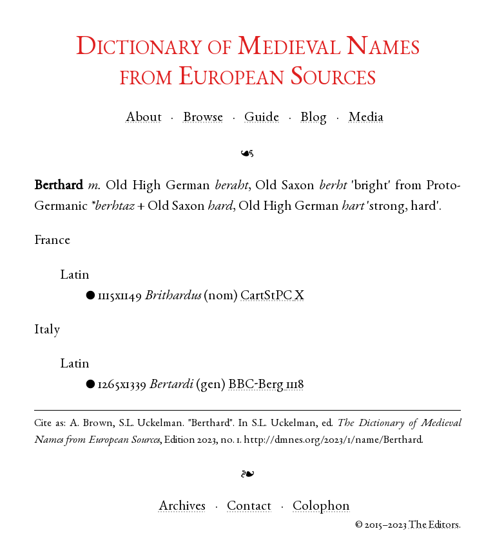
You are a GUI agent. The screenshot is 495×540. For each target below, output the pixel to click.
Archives (182, 507)
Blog (313, 118)
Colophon (321, 507)
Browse (203, 118)
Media (366, 118)
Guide (261, 118)
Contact (249, 507)
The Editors (434, 525)
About (144, 118)
